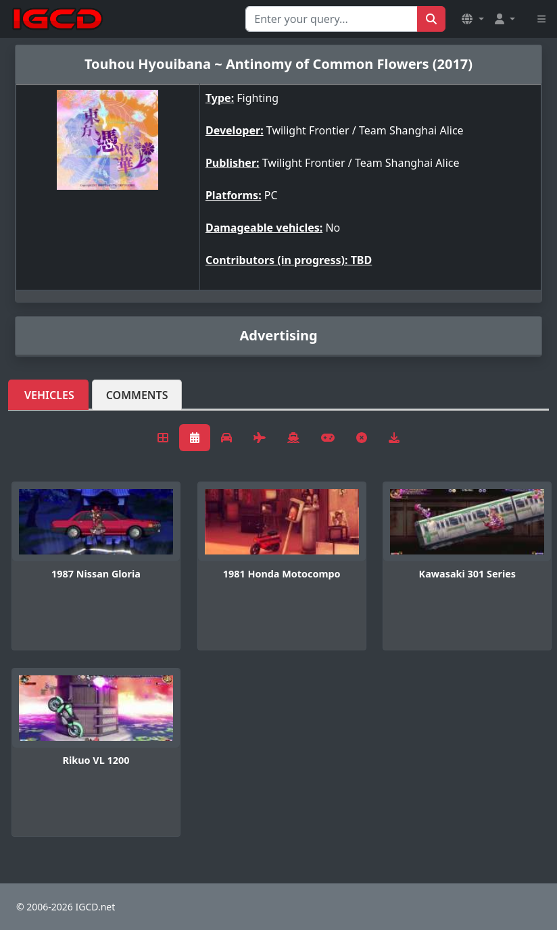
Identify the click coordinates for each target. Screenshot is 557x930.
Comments (137, 395)
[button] (472, 18)
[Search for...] (331, 19)
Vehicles (49, 395)
